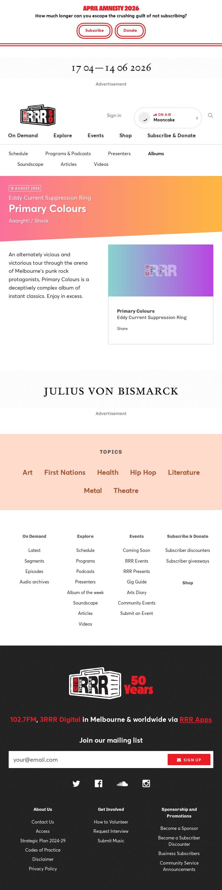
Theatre (126, 490)
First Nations (65, 472)
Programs (85, 561)
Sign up (189, 760)
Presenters (119, 153)
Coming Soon (136, 550)
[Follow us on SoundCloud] (122, 784)
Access (43, 831)
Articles (69, 164)
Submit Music (111, 840)
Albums (156, 153)
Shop (187, 582)
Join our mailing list (111, 740)
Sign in (114, 115)
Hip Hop (143, 472)
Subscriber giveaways (187, 561)
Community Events (137, 603)
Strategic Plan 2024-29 (43, 840)
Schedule (18, 153)
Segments (34, 561)
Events (137, 536)
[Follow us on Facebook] (98, 784)
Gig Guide (137, 582)
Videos (101, 164)
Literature (184, 472)
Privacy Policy (43, 869)
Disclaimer (42, 859)
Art (28, 472)
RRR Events (136, 561)
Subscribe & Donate (187, 536)
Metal (93, 490)
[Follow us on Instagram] (146, 784)
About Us (43, 809)
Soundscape (30, 164)
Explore (85, 536)
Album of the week (85, 592)
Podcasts (85, 571)
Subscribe (94, 30)
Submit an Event (136, 613)
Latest (34, 550)
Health (108, 472)
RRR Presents (136, 571)
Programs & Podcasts (68, 153)
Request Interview (110, 831)
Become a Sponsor (179, 828)
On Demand (34, 536)
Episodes (34, 571)
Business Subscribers (179, 853)
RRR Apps (196, 719)
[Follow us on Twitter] (76, 784)
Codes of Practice (42, 850)
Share (122, 328)
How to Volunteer (111, 822)
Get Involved (111, 809)
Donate (130, 30)
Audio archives (34, 582)
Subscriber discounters (187, 550)
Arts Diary (137, 592)
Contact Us (43, 822)
